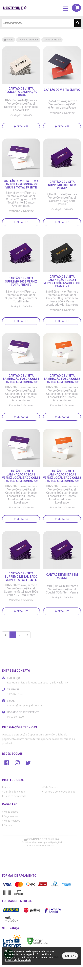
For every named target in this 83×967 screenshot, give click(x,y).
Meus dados (10, 811)
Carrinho (8, 825)
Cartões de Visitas (13, 791)
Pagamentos (10, 816)
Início (8, 39)
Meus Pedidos (11, 820)
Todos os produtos (28, 39)
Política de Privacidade (18, 960)
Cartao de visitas (52, 39)
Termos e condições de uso (59, 791)
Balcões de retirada (14, 796)
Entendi (71, 955)
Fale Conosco (51, 787)
